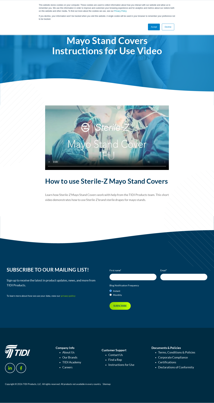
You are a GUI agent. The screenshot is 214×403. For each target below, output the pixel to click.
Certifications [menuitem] (167, 362)
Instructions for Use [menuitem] (121, 365)
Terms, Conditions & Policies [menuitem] (176, 352)
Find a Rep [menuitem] (115, 360)
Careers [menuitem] (67, 367)
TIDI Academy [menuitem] (71, 362)
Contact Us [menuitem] (115, 355)
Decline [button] (168, 27)
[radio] (158, 291)
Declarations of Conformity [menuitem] (176, 367)
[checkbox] (158, 293)
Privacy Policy (120, 11)
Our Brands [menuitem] (69, 357)
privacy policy (68, 296)
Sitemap (107, 384)
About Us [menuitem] (68, 352)
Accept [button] (154, 27)
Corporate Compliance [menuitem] (173, 357)
